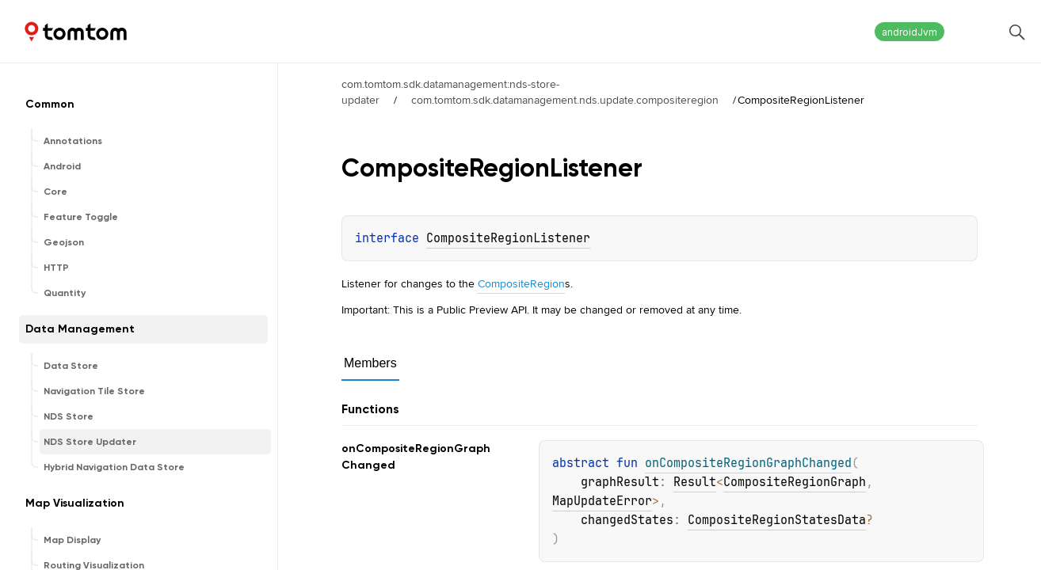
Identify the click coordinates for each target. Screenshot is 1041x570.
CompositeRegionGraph (794, 482)
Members (370, 363)
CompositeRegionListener (508, 238)
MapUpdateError (602, 501)
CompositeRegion (521, 283)
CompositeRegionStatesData (777, 520)
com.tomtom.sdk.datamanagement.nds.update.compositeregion (565, 100)
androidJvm (909, 32)
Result (694, 482)
